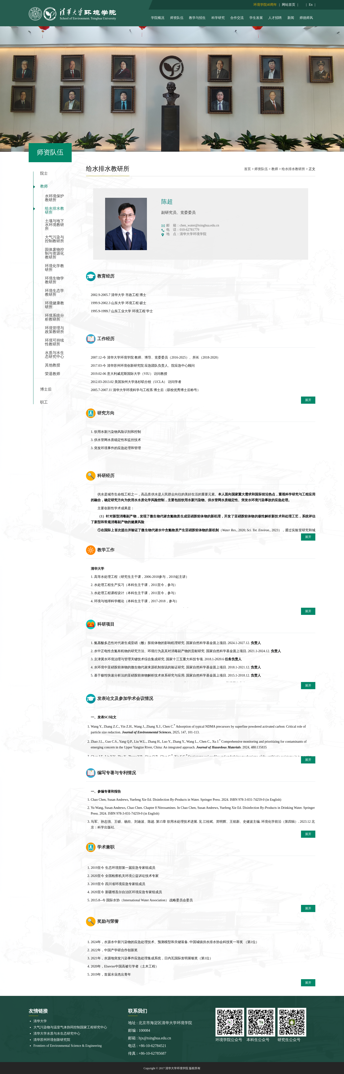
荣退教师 (52, 374)
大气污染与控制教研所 (54, 239)
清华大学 (40, 1021)
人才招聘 (275, 18)
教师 (44, 186)
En (311, 4)
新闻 (290, 18)
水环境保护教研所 (54, 198)
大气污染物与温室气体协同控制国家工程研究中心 (70, 1027)
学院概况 (157, 18)
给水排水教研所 (54, 210)
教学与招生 (197, 18)
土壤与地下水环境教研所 (54, 225)
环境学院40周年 (265, 4)
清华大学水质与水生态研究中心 (56, 1033)
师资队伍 (176, 18)
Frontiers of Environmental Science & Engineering (67, 1045)
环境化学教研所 (54, 268)
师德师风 (306, 18)
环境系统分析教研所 (54, 317)
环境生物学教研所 (54, 280)
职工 (44, 402)
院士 (44, 173)
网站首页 (288, 4)
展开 (308, 400)
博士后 (46, 389)
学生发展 (256, 18)
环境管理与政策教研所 (54, 330)
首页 (247, 169)
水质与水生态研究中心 (54, 355)
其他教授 (52, 365)
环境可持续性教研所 (54, 342)
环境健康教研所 (54, 305)
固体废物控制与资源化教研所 (54, 253)
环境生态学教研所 (54, 292)
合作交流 (237, 18)
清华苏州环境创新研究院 (51, 1040)
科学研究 (218, 18)
